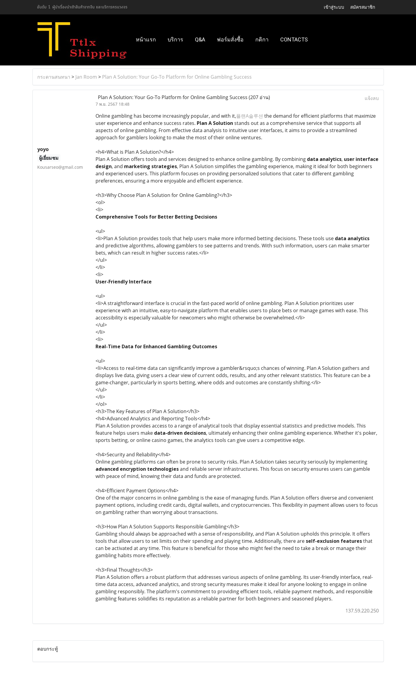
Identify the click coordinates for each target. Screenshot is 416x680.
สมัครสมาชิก (362, 7)
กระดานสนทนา (53, 77)
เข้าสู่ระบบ (334, 7)
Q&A (200, 39)
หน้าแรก (146, 39)
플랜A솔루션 (249, 116)
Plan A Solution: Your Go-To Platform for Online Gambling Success (177, 77)
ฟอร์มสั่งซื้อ (230, 39)
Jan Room (86, 77)
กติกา (262, 39)
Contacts (294, 39)
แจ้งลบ (372, 98)
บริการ (175, 39)
